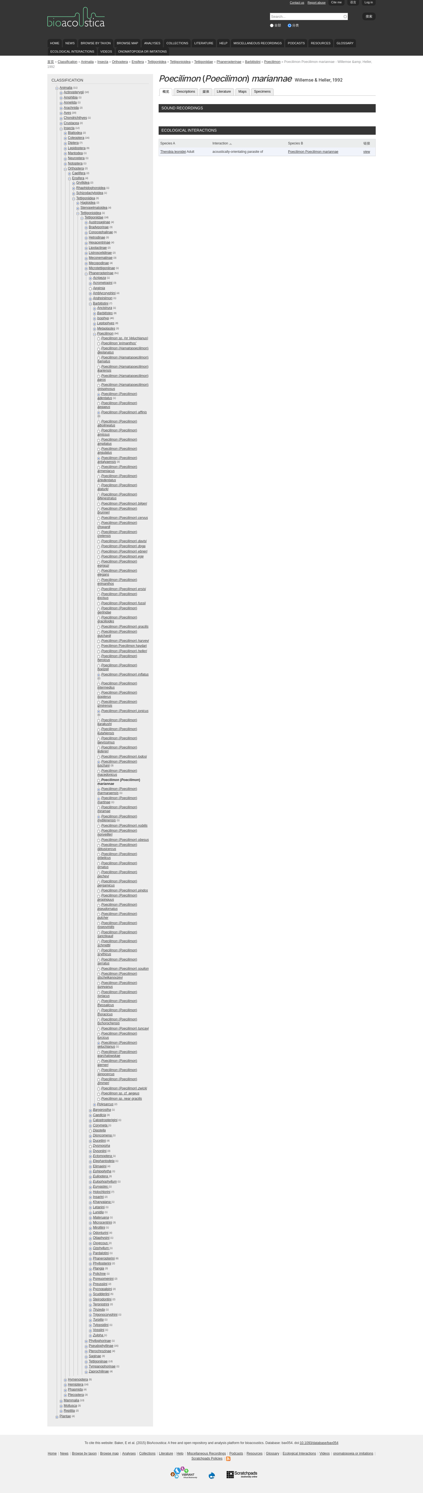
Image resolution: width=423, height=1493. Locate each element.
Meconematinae (100, 258)
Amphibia (71, 97)
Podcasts (296, 43)
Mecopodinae (99, 263)
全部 (278, 25)
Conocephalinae (101, 232)
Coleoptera (76, 138)
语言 (353, 2)
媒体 (206, 92)
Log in (369, 2)
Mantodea (75, 153)
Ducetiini (99, 1141)
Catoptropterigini (105, 1120)
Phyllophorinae (100, 1341)
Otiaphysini (101, 1238)
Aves (67, 113)
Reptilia (69, 1411)
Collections (177, 43)
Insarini (98, 1197)
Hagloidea (87, 203)
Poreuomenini (103, 1279)
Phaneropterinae (229, 62)
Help (223, 43)
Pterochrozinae (100, 1351)
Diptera (73, 143)
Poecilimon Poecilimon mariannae (313, 152)
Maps (242, 92)
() (124, 412)
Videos (106, 51)
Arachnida (71, 108)
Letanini (99, 1207)
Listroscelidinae (100, 253)
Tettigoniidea (156, 62)
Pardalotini (101, 1253)
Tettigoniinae (98, 1361)
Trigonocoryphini (105, 1315)
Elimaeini (100, 1166)
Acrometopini (102, 283)
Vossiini (98, 1330)
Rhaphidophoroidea (90, 188)
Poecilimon (272, 62)
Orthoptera (120, 62)
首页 (50, 62)
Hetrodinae (97, 237)
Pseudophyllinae (101, 1346)
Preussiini (100, 1284)
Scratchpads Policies (206, 1458)
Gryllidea (82, 183)
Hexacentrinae (99, 242)
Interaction (222, 143)
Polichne (99, 1274)
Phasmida (75, 1389)
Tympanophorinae (102, 1366)
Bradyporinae (99, 227)
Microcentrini (102, 1222)
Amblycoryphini (104, 293)
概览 (167, 91)
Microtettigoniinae (102, 268)
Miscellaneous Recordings (257, 43)
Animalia (87, 62)
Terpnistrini (101, 1304)
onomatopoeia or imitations (142, 51)
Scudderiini (101, 1294)
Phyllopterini (102, 1263)
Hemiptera (75, 1384)
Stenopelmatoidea (93, 208)
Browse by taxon (96, 43)
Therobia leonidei (173, 152)
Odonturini (100, 1233)
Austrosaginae (99, 222)
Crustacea (71, 123)
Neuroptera (76, 158)
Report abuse (317, 2)
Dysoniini (100, 1151)
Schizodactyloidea (89, 193)
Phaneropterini (104, 1258)
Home (54, 43)
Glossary (345, 43)
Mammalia (71, 1400)
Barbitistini (252, 62)
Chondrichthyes (75, 118)
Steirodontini (102, 1299)
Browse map (127, 43)
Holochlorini (101, 1192)
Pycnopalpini (102, 1289)
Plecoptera (76, 1395)
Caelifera (78, 173)
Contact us (297, 2)
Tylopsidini (101, 1325)
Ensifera (138, 62)
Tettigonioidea (180, 62)
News (70, 43)
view (366, 152)
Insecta (102, 62)
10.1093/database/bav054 (319, 1443)
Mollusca (70, 1406)
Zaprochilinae (99, 1371)
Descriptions (186, 92)
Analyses (152, 43)
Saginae (95, 1356)
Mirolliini (99, 1227)
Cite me (336, 2)
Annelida (70, 102)
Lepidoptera (76, 148)
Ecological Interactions (72, 51)
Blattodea (75, 133)
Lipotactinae (98, 248)
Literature (203, 43)
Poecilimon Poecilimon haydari (124, 646)
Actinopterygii (74, 92)
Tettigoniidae (203, 62)
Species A (167, 143)
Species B (295, 143)
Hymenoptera (78, 1379)
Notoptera (75, 163)
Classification (67, 62)
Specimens (262, 92)
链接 (366, 143)
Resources (320, 43)
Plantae (65, 1416)
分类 (295, 25)
